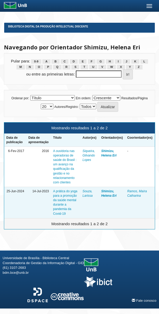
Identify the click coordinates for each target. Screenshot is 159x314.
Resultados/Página (134, 98)
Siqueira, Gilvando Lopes (89, 155)
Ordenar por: (20, 98)
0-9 (36, 61)
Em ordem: (83, 98)
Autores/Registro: (66, 107)
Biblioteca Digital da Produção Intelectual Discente (48, 26)
